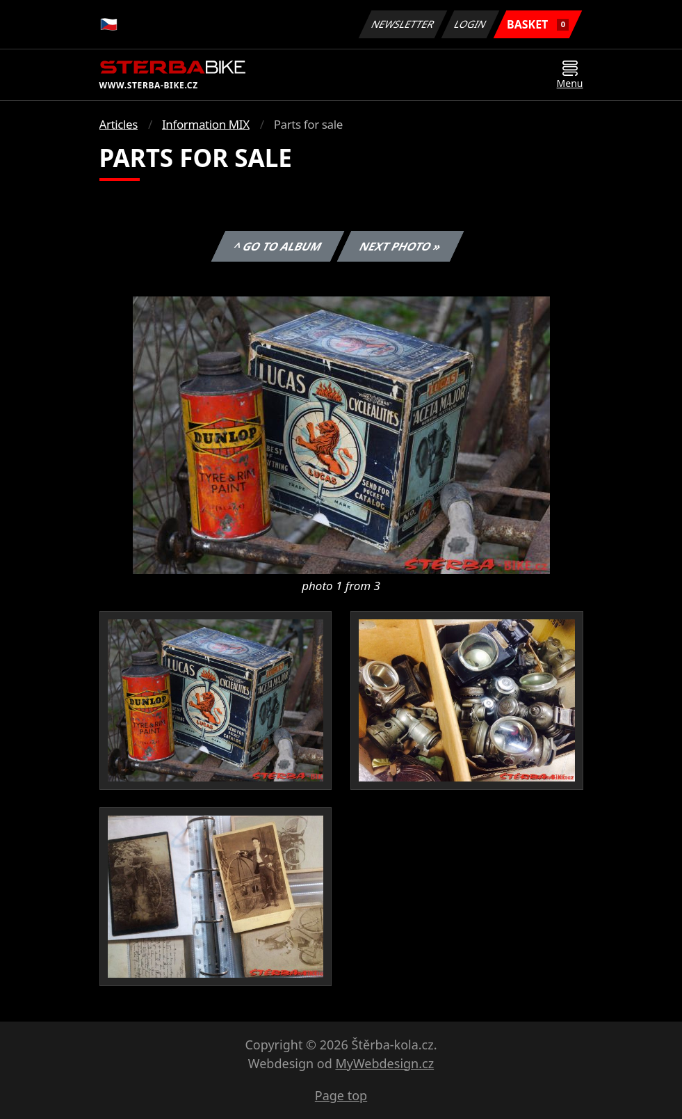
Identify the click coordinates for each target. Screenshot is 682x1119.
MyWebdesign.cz (384, 1063)
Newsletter (403, 24)
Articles (118, 124)
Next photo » (400, 246)
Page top (341, 1095)
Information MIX (206, 124)
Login (470, 24)
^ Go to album (278, 246)
